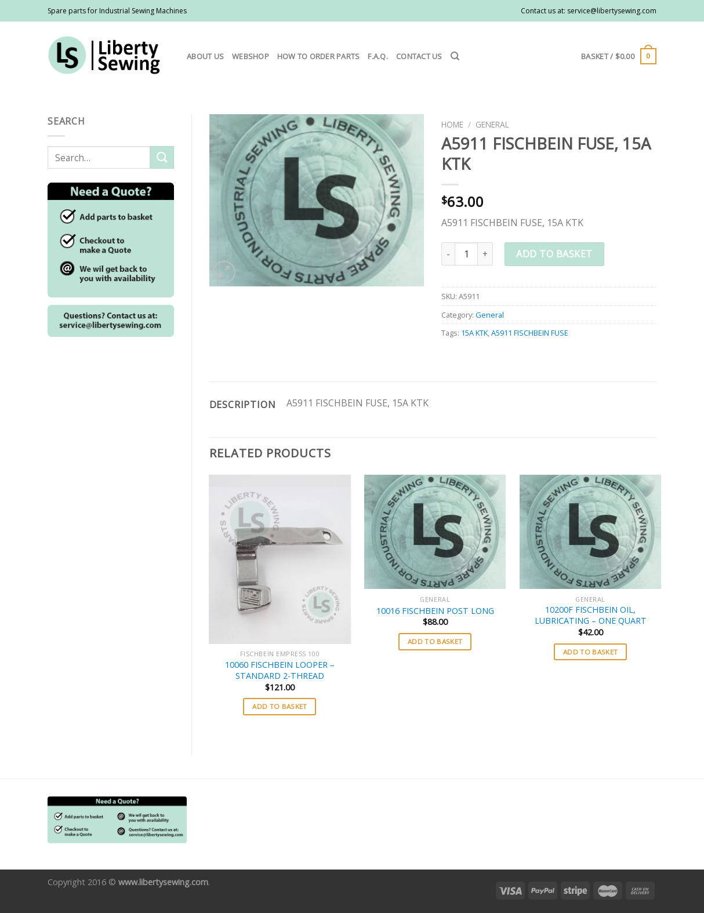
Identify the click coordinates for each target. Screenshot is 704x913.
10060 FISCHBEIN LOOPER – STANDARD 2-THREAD (280, 670)
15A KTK (474, 333)
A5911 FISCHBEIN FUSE (529, 333)
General (492, 124)
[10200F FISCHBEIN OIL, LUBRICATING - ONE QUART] (590, 532)
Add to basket (554, 254)
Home (452, 124)
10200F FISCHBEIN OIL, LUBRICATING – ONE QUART (591, 615)
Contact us (419, 56)
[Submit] (161, 157)
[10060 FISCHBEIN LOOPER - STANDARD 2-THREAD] (279, 560)
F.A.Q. (378, 56)
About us (205, 56)
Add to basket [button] (279, 706)
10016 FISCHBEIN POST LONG (435, 611)
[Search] (455, 56)
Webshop (250, 56)
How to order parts (318, 56)
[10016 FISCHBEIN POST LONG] (435, 532)
